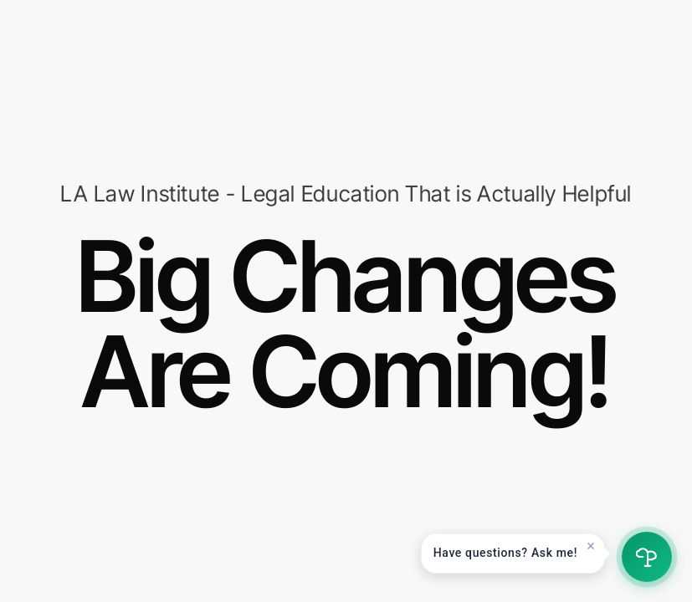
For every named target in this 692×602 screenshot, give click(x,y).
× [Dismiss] (591, 546)
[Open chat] (647, 557)
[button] (513, 553)
